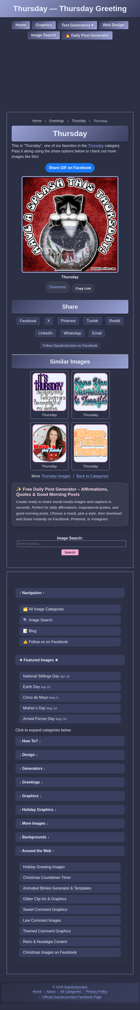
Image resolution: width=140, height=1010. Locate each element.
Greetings (56, 121)
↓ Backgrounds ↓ (34, 837)
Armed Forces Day (44, 719)
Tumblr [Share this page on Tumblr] (92, 321)
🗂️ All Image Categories (43, 609)
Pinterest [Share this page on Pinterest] (68, 321)
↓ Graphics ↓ (30, 796)
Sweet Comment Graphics (45, 910)
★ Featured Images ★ (38, 660)
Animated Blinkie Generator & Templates (57, 888)
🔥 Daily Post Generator (87, 35)
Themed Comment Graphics (47, 931)
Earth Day (37, 687)
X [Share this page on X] (48, 321)
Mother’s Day (40, 708)
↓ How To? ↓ (30, 741)
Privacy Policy (96, 991)
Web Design (113, 25)
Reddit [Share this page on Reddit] (114, 321)
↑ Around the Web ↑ (36, 851)
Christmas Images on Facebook (50, 952)
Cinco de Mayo (40, 697)
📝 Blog (29, 631)
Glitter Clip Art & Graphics (44, 899)
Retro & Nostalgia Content (45, 942)
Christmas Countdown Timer (47, 878)
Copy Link (83, 288)
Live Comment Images (42, 920)
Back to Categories (92, 476)
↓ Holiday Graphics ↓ (37, 810)
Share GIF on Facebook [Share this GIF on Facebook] (70, 168)
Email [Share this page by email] (97, 333)
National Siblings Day (46, 676)
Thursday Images (55, 476)
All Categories (70, 991)
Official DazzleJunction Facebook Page (72, 997)
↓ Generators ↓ (32, 768)
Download (57, 287)
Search (70, 552)
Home (20, 25)
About (51, 991)
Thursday (78, 121)
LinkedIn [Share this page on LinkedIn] (45, 333)
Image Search (43, 35)
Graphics (44, 25)
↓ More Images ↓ (33, 823)
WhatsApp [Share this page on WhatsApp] (72, 333)
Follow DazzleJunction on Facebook (70, 345)
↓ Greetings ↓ (31, 782)
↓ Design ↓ (28, 755)
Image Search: (70, 538)
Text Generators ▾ (77, 25)
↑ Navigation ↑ (32, 593)
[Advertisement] (70, 76)
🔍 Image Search (37, 620)
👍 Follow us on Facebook (45, 642)
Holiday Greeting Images (44, 867)
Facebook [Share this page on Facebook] (28, 321)
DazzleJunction (76, 987)
